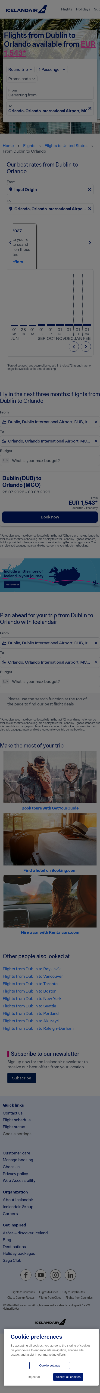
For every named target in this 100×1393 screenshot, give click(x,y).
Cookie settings (49, 1365)
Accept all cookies (68, 1377)
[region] (51, 1357)
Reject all (34, 1377)
